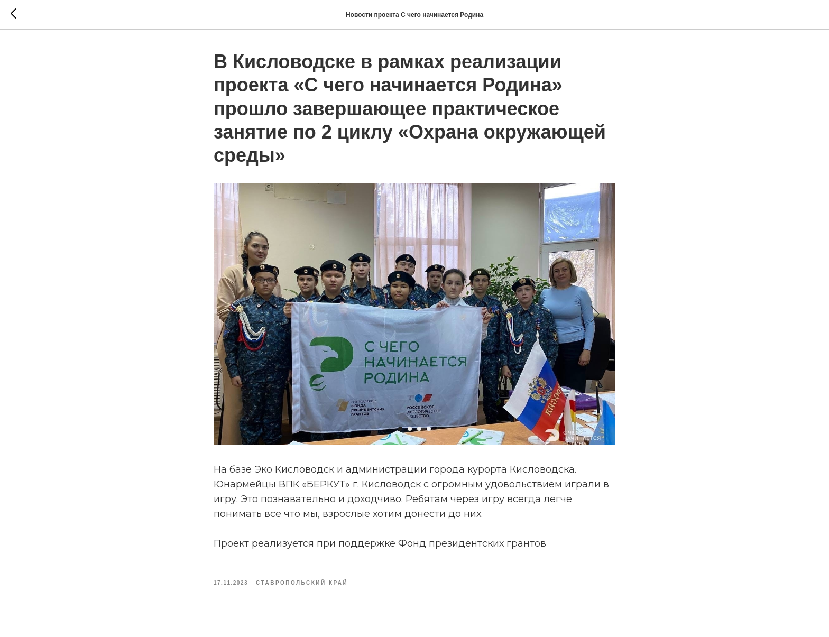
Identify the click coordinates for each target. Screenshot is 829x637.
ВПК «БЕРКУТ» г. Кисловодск (350, 484)
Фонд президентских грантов (472, 543)
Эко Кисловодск (294, 469)
